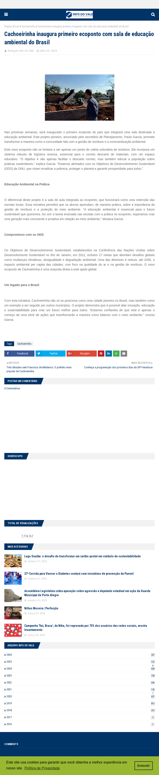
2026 (81, 654)
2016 (81, 724)
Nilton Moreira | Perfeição (41, 608)
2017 (81, 717)
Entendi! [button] (143, 765)
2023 (81, 675)
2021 (81, 689)
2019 (81, 703)
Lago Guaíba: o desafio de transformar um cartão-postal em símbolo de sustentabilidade (82, 556)
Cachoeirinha (28, 26)
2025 (81, 661)
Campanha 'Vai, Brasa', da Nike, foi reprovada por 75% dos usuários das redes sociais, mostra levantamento (85, 628)
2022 (81, 682)
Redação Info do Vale (21, 51)
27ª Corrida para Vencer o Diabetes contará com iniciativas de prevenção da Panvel (79, 573)
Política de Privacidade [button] (42, 768)
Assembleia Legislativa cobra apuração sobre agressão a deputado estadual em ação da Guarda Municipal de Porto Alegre (87, 593)
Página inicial (11, 26)
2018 (81, 710)
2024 (81, 668)
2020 (81, 696)
